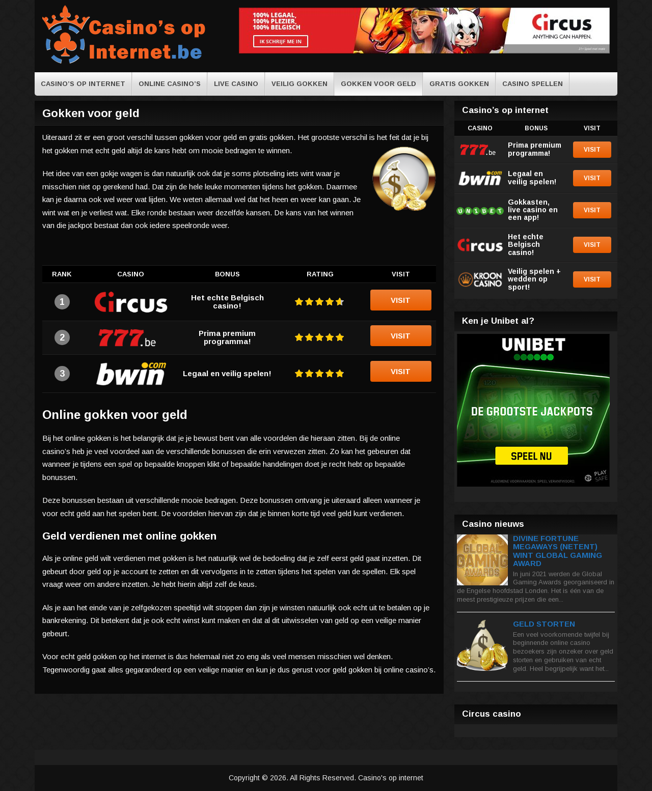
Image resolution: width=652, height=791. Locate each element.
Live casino (236, 84)
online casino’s (170, 84)
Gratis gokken (459, 84)
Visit (401, 300)
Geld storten (544, 623)
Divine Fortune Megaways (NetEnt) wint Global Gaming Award (557, 551)
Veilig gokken (299, 84)
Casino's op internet (390, 778)
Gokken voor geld (378, 84)
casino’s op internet (83, 84)
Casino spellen (532, 84)
